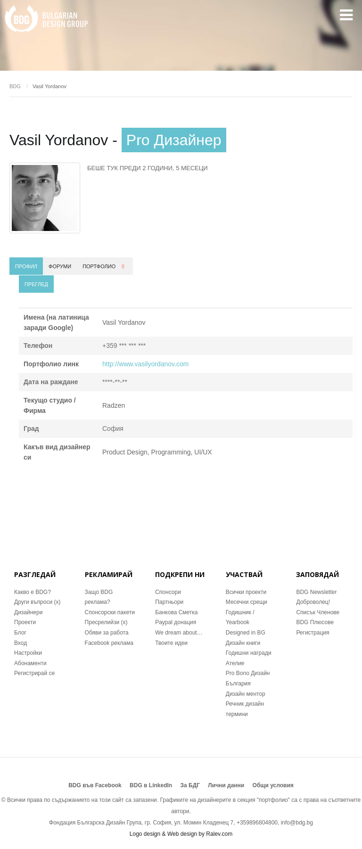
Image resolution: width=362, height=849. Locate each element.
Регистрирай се (34, 673)
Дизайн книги (243, 643)
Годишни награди (249, 653)
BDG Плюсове (315, 622)
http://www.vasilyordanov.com (145, 364)
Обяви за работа (107, 632)
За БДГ (190, 785)
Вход (20, 643)
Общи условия (273, 785)
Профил (26, 266)
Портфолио (104, 267)
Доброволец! (313, 602)
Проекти (25, 622)
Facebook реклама (109, 643)
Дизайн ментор (245, 694)
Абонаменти (30, 663)
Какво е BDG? (32, 592)
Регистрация (312, 632)
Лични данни (226, 785)
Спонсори (168, 592)
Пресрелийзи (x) (106, 622)
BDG (15, 86)
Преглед (36, 284)
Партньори (169, 602)
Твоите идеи (171, 643)
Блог (20, 632)
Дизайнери (28, 612)
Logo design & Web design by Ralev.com (181, 834)
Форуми (60, 266)
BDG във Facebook (95, 785)
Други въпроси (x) (37, 602)
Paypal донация (175, 622)
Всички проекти (246, 592)
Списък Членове (317, 612)
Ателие (235, 663)
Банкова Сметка (176, 612)
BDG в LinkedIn (151, 785)
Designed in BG (245, 632)
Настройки (28, 653)
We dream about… (179, 632)
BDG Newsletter (316, 592)
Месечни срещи (246, 602)
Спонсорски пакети (110, 612)
